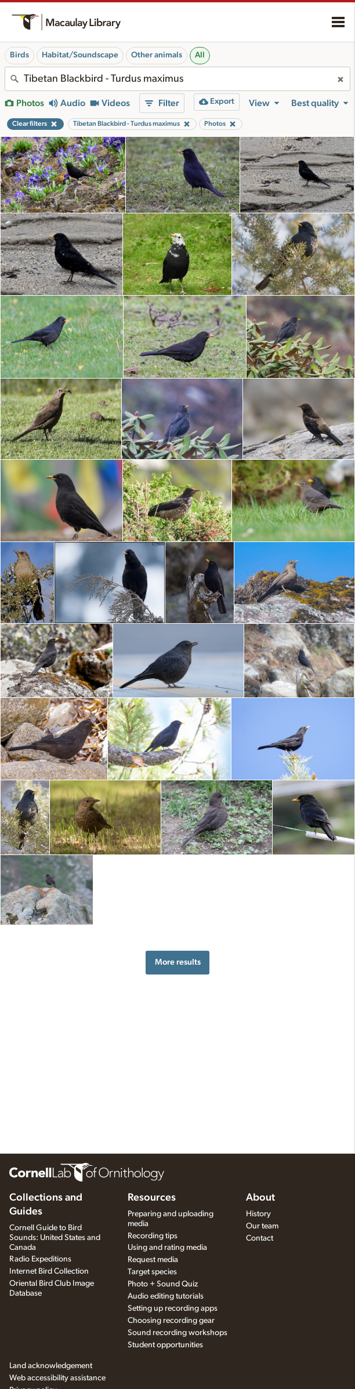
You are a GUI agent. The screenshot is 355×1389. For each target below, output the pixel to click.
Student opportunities (165, 1345)
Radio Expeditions (40, 1259)
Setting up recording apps (173, 1308)
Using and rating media (167, 1247)
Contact (259, 1238)
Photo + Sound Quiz (163, 1284)
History (258, 1214)
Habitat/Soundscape (80, 55)
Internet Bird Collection (49, 1271)
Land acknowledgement (50, 1366)
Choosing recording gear (171, 1321)
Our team (262, 1226)
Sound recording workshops (177, 1333)
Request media (153, 1260)
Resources (152, 1197)
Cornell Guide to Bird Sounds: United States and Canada (54, 1238)
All (200, 55)
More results (178, 962)
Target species (152, 1272)
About (260, 1197)
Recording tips (153, 1236)
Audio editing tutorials (166, 1296)
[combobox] (177, 78)
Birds (19, 55)
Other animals (156, 55)
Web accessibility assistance (57, 1378)
